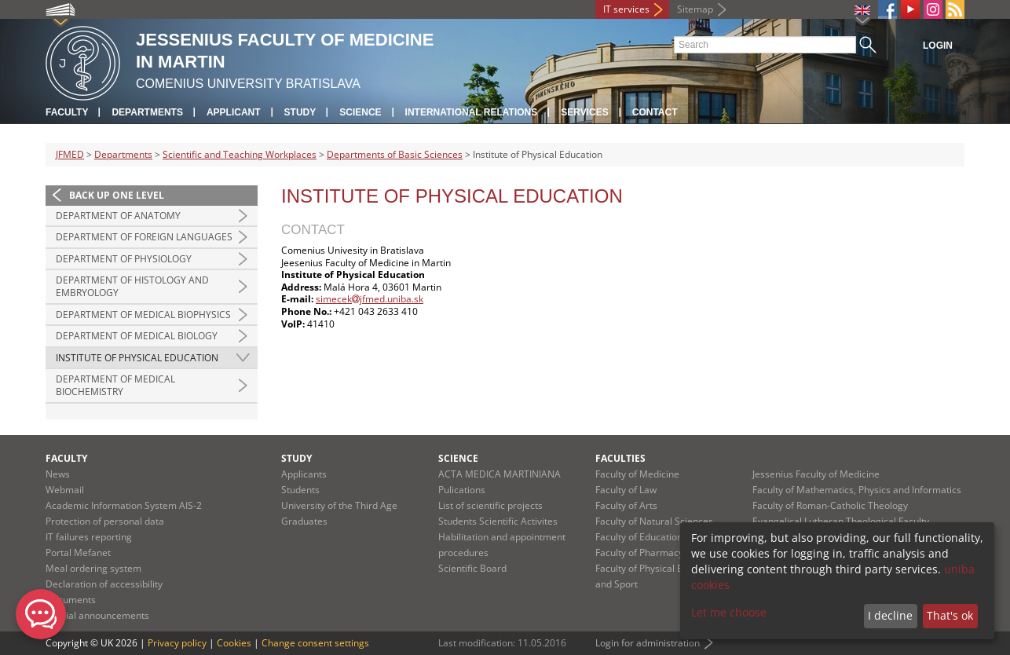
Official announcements (97, 615)
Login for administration (647, 643)
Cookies (234, 643)
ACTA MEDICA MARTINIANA (499, 474)
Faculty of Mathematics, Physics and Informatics (856, 489)
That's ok (950, 615)
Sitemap (695, 9)
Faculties (620, 458)
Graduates (304, 521)
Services (584, 112)
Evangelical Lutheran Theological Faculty (840, 521)
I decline (890, 615)
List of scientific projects (490, 505)
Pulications (461, 489)
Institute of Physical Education (137, 357)
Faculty (67, 112)
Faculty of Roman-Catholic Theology (830, 505)
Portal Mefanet (78, 552)
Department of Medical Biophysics (143, 314)
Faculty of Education (638, 536)
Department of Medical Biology (137, 335)
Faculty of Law (626, 489)
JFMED (70, 154)
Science (360, 112)
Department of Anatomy (118, 215)
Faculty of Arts (626, 505)
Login (938, 45)
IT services (626, 9)
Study (300, 112)
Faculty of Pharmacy (639, 552)
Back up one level (116, 195)
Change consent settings (315, 643)
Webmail (65, 489)
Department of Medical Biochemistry (115, 385)
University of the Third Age (339, 505)
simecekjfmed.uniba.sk (369, 299)
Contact (655, 112)
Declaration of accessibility (104, 584)
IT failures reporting (89, 536)
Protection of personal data (105, 521)
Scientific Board (472, 568)
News (58, 474)
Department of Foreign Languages (144, 236)
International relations (471, 112)
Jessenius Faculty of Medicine (816, 474)
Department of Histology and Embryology (132, 286)
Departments (147, 112)
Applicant (234, 112)
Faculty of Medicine (637, 474)
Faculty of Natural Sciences (654, 521)
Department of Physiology (124, 258)
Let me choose (729, 612)
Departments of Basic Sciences (395, 154)
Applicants (304, 474)
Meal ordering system (93, 568)
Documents (71, 599)
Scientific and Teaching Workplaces (240, 154)
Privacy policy (177, 643)
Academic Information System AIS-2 (124, 505)
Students (300, 489)
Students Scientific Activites (498, 521)
